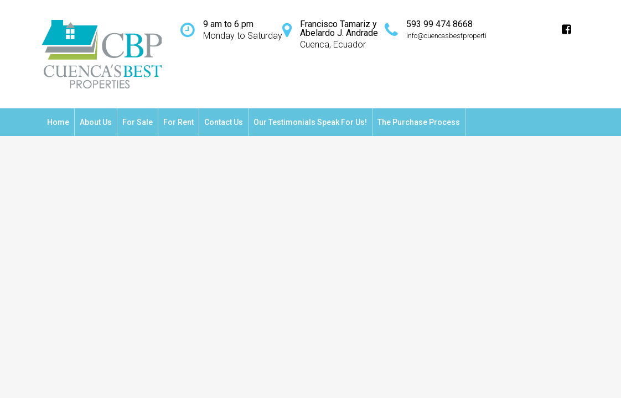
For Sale (137, 122)
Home (58, 122)
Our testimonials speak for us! (310, 122)
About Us (96, 122)
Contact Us (223, 122)
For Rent (178, 122)
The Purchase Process (418, 122)
